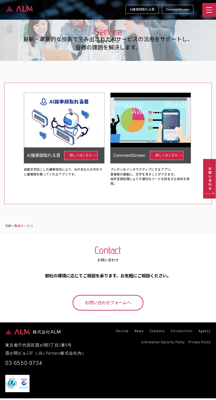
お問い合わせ (209, 178)
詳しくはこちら (81, 155)
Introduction (182, 331)
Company (157, 331)
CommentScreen (177, 9)
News (139, 331)
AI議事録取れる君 (142, 9)
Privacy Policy (200, 342)
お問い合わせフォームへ (108, 302)
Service (122, 331)
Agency (204, 331)
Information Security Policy (163, 342)
